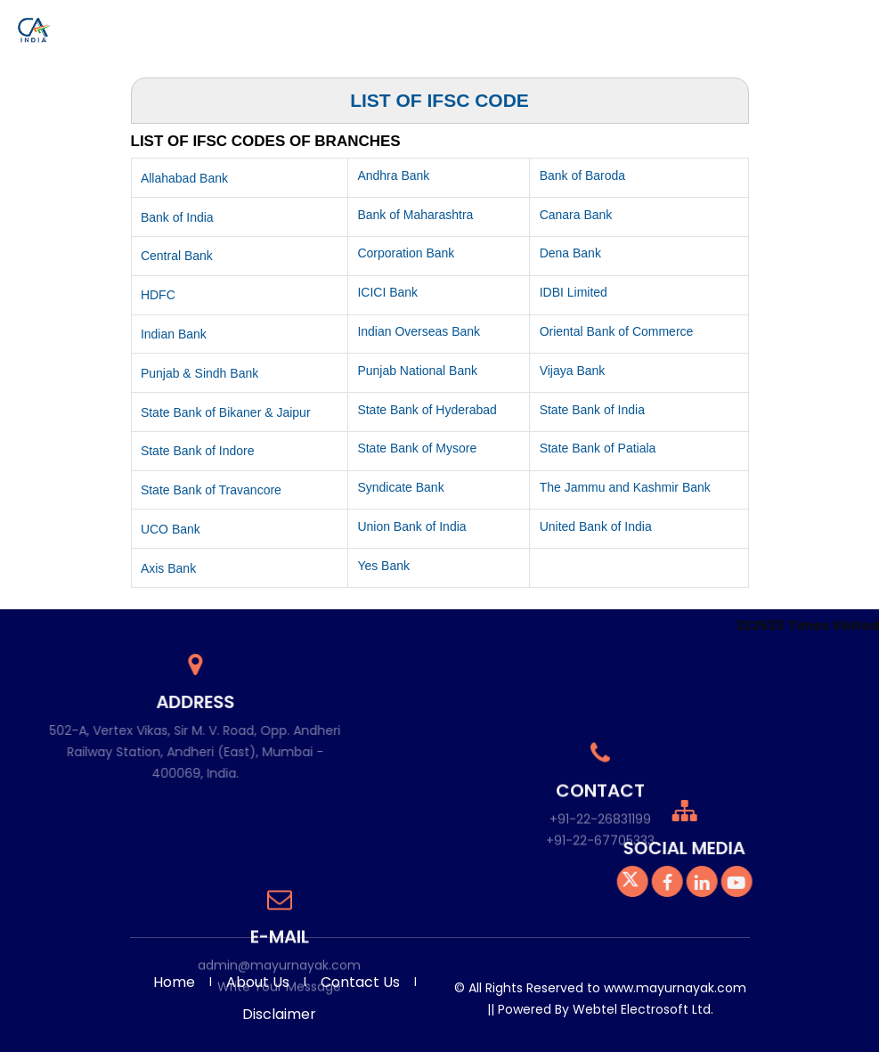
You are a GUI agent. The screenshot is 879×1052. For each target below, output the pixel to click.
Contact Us (832, 24)
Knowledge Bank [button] (585, 24)
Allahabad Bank (184, 178)
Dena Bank (570, 253)
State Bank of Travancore (211, 490)
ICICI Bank (387, 292)
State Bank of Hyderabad (426, 410)
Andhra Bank (393, 175)
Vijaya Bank (573, 370)
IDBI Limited (573, 292)
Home (250, 24)
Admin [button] (764, 24)
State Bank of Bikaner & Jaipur (226, 412)
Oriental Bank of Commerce (617, 331)
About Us (257, 982)
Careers (714, 24)
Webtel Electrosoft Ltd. (643, 1009)
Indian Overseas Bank (418, 331)
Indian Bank (174, 334)
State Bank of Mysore (416, 448)
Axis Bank (168, 568)
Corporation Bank (405, 253)
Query (668, 24)
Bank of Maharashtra (415, 215)
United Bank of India (596, 526)
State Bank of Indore (198, 451)
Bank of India (177, 217)
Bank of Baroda (583, 175)
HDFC (158, 295)
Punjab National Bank (417, 370)
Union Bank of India (411, 526)
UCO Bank (170, 529)
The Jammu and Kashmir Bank (625, 487)
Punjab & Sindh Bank (199, 373)
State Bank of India (592, 410)
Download (497, 24)
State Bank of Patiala (598, 448)
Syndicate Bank (400, 487)
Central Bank (177, 256)
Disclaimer (279, 1014)
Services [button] (299, 24)
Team (356, 24)
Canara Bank (576, 215)
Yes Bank (383, 566)
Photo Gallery (419, 24)
